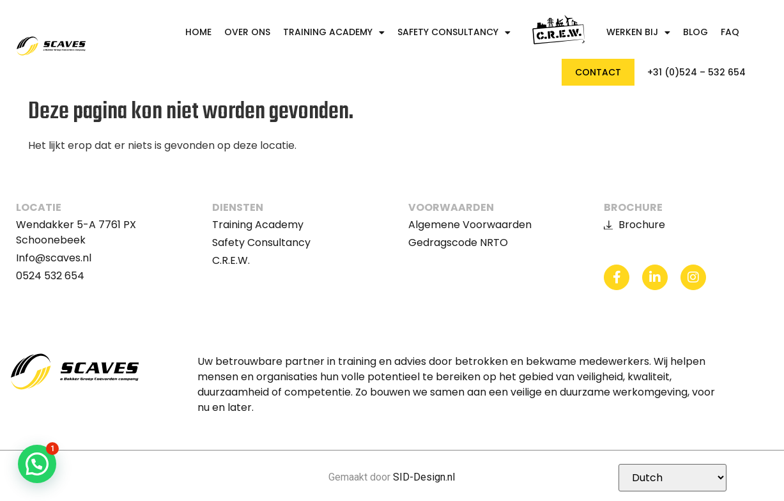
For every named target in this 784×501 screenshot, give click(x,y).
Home (198, 32)
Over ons (247, 32)
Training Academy (334, 32)
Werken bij (638, 32)
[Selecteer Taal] (672, 477)
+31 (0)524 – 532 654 (696, 72)
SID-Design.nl (424, 477)
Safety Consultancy (454, 32)
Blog (695, 32)
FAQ (730, 32)
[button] (37, 464)
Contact (598, 72)
